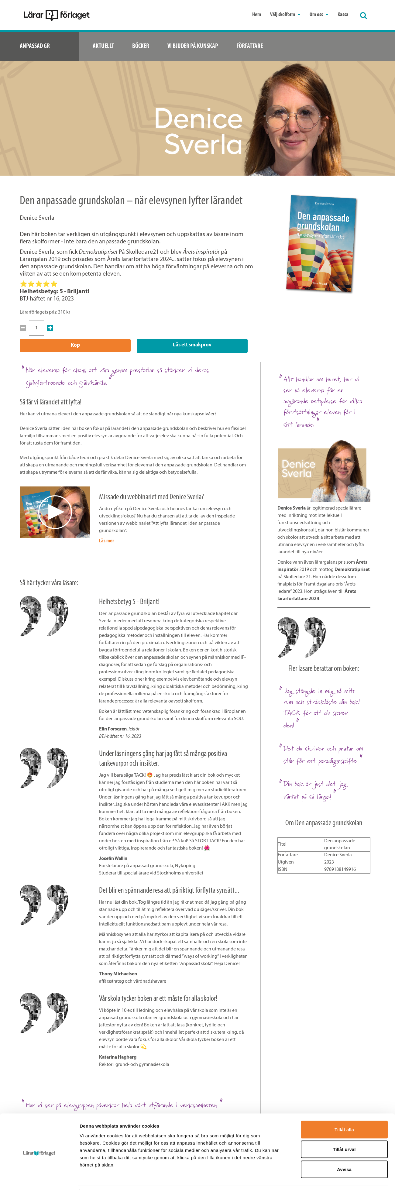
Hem (256, 15)
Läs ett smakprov (192, 345)
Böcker (140, 46)
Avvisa (344, 1152)
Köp (75, 345)
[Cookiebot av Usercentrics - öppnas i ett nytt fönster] (39, 1180)
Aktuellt (103, 46)
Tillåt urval (344, 1132)
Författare (249, 46)
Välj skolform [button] (285, 15)
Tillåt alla (344, 1112)
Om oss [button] (319, 15)
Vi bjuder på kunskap (192, 46)
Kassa (343, 15)
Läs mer (106, 540)
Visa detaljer (330, 1180)
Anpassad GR (35, 46)
